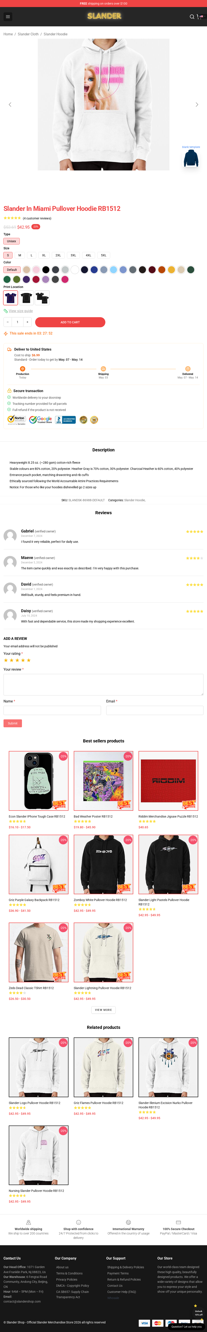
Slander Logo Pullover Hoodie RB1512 (34, 1103)
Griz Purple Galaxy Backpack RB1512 (34, 900)
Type (7, 234)
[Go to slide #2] (103, 180)
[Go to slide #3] (126, 180)
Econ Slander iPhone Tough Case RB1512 (37, 816)
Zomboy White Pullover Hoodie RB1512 (100, 900)
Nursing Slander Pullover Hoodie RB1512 (36, 1191)
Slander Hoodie (55, 34)
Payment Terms (118, 1273)
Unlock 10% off (199, 1313)
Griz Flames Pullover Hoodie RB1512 (98, 1103)
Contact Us (114, 1285)
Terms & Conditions (69, 1273)
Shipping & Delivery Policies (125, 1267)
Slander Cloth (28, 34)
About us (62, 1267)
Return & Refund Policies (124, 1279)
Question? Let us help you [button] (186, 1326)
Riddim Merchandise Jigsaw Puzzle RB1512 (168, 816)
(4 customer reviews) (37, 218)
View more (103, 1010)
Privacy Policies (66, 1279)
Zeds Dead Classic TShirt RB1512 (31, 988)
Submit (13, 723)
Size (6, 248)
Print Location (13, 287)
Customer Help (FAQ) (121, 1292)
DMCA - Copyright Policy (72, 1285)
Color (7, 262)
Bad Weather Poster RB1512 (93, 816)
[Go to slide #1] (80, 180)
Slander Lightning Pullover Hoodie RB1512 (102, 988)
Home (8, 34)
